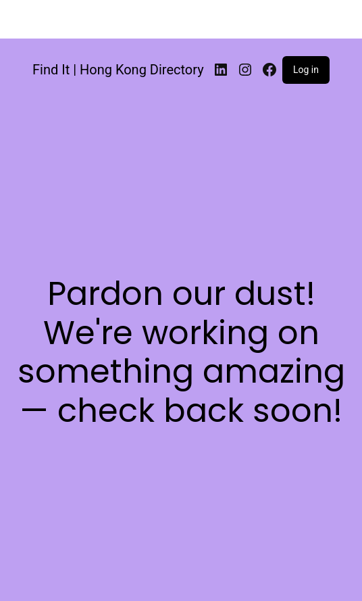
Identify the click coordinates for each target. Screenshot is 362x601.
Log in (306, 69)
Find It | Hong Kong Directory (118, 70)
